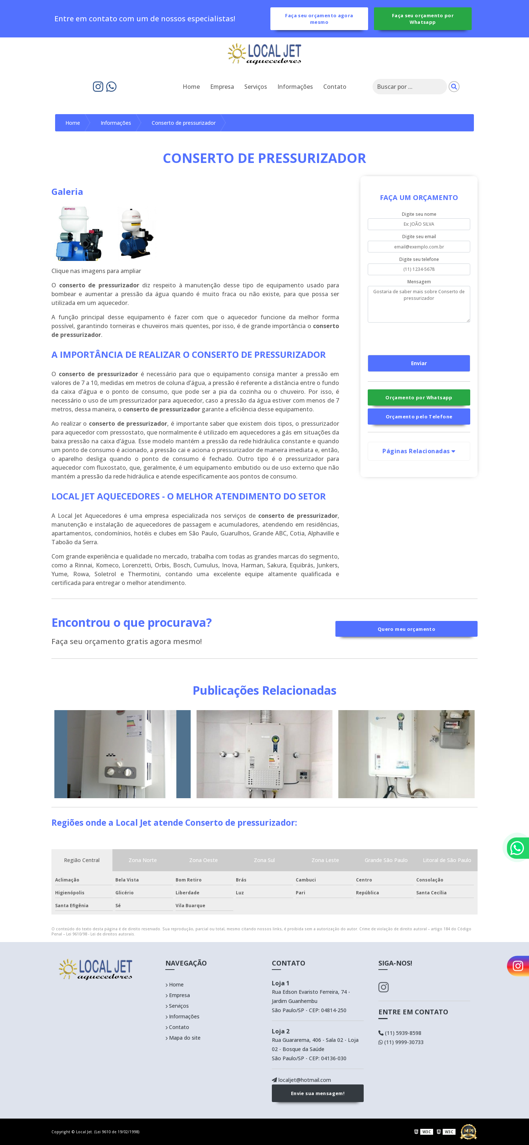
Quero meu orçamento (406, 629)
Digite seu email (419, 236)
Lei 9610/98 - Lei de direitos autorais (100, 934)
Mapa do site (183, 1037)
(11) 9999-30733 (401, 1042)
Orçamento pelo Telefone (419, 416)
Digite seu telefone (419, 259)
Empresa (222, 87)
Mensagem (419, 282)
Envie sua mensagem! (318, 1093)
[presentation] (412, 337)
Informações (295, 87)
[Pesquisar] (454, 86)
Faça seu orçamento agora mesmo (319, 18)
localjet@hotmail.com (301, 1079)
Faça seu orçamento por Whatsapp (423, 18)
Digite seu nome (419, 214)
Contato (334, 87)
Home (191, 87)
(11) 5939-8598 (399, 1032)
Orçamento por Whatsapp (418, 397)
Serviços (255, 87)
